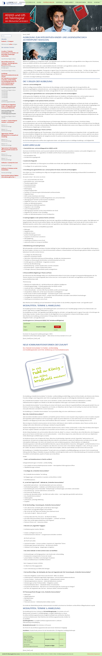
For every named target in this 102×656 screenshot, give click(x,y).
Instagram (10, 41)
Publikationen (81, 2)
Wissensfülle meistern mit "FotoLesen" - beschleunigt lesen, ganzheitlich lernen (9, 63)
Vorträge (59, 2)
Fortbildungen (48, 2)
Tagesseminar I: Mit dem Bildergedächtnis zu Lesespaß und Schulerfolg (9, 135)
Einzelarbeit (69, 2)
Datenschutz (90, 654)
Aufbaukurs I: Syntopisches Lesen (9, 162)
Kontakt (97, 2)
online (10, 44)
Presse (90, 2)
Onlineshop (13, 2)
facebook (3, 41)
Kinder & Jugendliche (27, 2)
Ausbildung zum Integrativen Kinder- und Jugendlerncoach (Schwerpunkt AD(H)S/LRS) (8, 106)
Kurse (39, 2)
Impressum (97, 654)
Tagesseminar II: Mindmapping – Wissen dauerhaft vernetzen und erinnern (9, 149)
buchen (57, 326)
